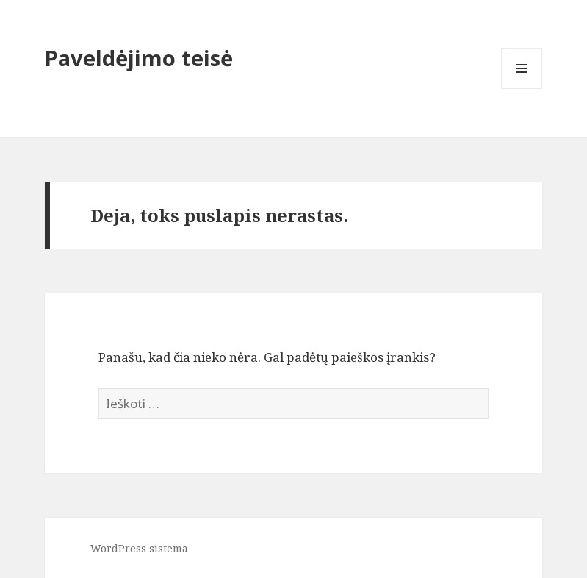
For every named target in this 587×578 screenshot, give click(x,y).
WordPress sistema (139, 548)
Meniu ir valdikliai (522, 88)
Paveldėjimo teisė (139, 57)
